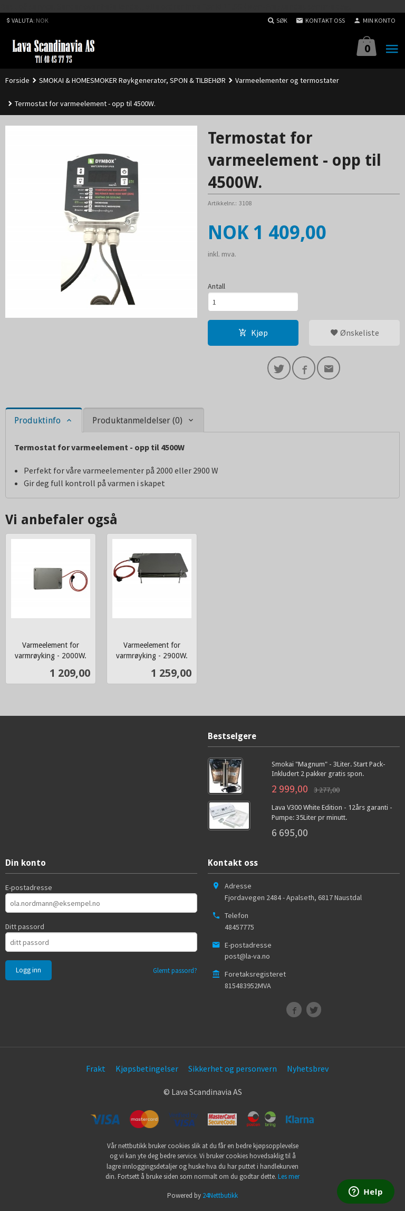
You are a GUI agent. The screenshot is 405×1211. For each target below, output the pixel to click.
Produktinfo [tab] (37, 420)
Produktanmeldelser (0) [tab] (137, 420)
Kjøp (253, 332)
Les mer (289, 1176)
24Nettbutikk (220, 1195)
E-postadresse (28, 887)
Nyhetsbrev (308, 1068)
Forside (17, 80)
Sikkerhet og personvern (232, 1068)
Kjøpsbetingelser (146, 1068)
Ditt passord (24, 926)
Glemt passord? (175, 970)
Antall (216, 286)
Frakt (95, 1068)
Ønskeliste (354, 332)
